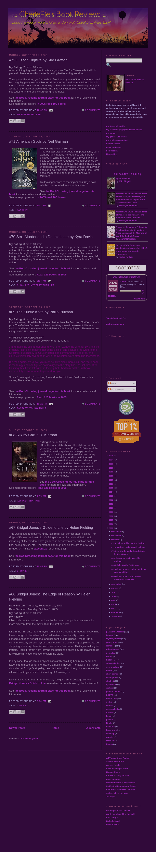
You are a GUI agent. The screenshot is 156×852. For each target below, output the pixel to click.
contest (109, 705)
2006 (111, 524)
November (116, 535)
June (113, 596)
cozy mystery (112, 667)
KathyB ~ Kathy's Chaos (117, 775)
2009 (111, 512)
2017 (111, 480)
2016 (111, 484)
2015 (111, 488)
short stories (112, 674)
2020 (111, 468)
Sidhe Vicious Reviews (117, 793)
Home (55, 727)
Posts (112, 383)
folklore (110, 712)
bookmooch (112, 151)
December (116, 531)
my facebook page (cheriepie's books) (124, 129)
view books (139, 299)
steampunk (111, 677)
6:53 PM (41, 281)
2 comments (93, 404)
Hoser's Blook (113, 772)
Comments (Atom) (30, 738)
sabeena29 (40, 548)
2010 (111, 508)
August (114, 588)
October (115, 540)
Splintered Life (123, 178)
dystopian (111, 684)
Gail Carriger (112, 817)
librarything (111, 154)
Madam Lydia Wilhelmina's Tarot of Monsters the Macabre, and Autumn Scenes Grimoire (131, 215)
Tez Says (110, 796)
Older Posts (93, 727)
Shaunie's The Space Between (120, 790)
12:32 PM (42, 110)
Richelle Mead (113, 821)
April (113, 604)
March (114, 608)
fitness (109, 744)
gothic (109, 702)
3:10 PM (41, 701)
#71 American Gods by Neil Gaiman (38, 141)
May (113, 600)
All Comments (116, 389)
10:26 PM (42, 404)
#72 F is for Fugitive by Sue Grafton (38, 60)
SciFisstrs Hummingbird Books (121, 786)
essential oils (112, 709)
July (113, 592)
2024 (111, 460)
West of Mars (112, 824)
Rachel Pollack (126, 257)
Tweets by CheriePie (116, 318)
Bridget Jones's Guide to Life (27, 683)
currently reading (127, 174)
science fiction (113, 663)
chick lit (23, 285)
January (115, 616)
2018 (111, 476)
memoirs (110, 726)
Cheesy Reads (113, 765)
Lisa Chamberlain (127, 239)
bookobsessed (113, 144)
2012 (111, 500)
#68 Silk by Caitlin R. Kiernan (33, 435)
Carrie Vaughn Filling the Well (120, 814)
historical (110, 660)
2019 (111, 472)
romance (110, 646)
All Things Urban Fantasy (118, 758)
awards (109, 737)
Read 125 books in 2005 (52, 274)
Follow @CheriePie (115, 324)
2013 (111, 496)
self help (110, 733)
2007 (111, 520)
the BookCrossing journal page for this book (42, 97)
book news (111, 730)
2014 (111, 492)
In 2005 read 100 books (51, 103)
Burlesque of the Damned (118, 810)
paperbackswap (113, 147)
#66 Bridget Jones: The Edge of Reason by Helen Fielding (49, 596)
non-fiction (111, 698)
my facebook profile (115, 126)
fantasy (22, 210)
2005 (111, 528)
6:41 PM (41, 206)
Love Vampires (113, 779)
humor (109, 670)
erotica (109, 688)
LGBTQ (109, 695)
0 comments (93, 110)
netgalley (110, 653)
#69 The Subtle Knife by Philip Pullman (41, 312)
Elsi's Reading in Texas (117, 768)
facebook (110, 741)
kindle (109, 723)
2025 (111, 456)
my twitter (111, 133)
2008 (111, 516)
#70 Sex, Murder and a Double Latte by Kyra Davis (50, 237)
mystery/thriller (29, 114)
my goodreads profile (116, 137)
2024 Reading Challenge (126, 276)
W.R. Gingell (124, 181)
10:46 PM (42, 566)
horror (34, 501)
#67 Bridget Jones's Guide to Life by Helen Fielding (51, 528)
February (115, 612)
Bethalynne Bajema (128, 206)
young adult (38, 408)
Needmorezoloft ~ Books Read (120, 782)
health (109, 716)
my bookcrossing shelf (117, 140)
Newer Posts (17, 727)
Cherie (123, 282)
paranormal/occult (115, 632)
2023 (111, 464)
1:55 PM (41, 496)
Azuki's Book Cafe (115, 761)
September (116, 584)
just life (109, 719)
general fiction (113, 691)
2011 (111, 504)
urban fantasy (112, 649)
